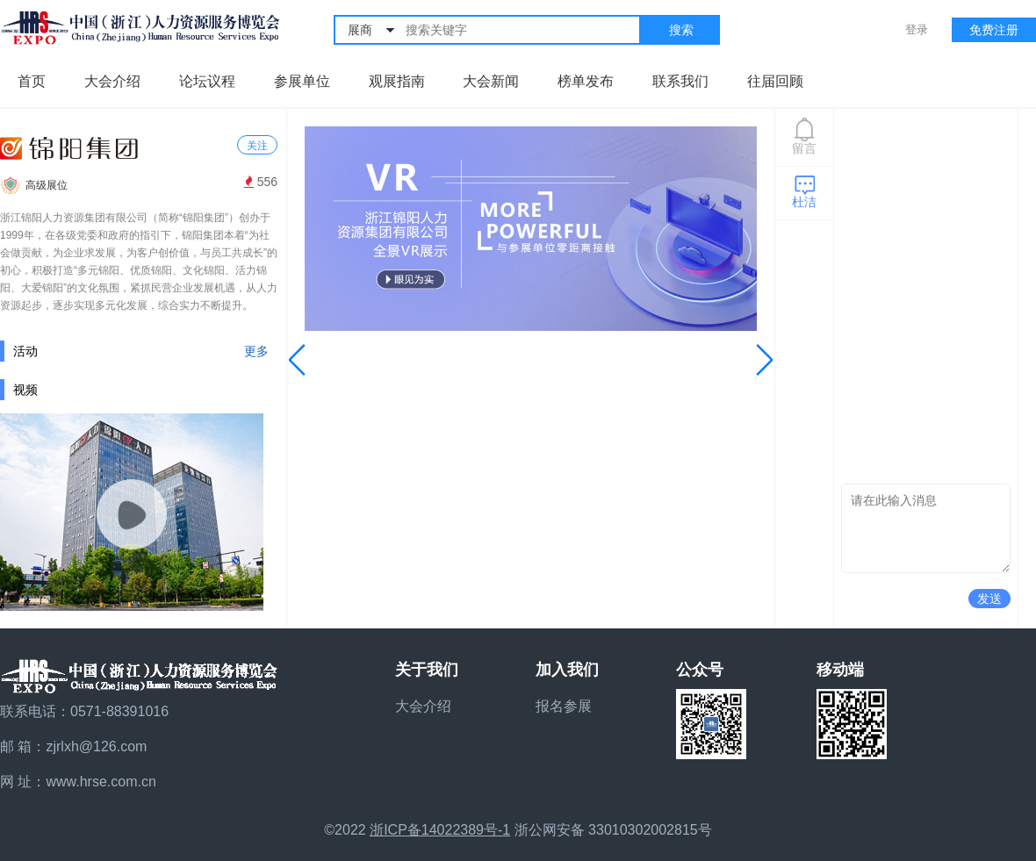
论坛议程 (207, 81)
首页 (32, 81)
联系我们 (680, 81)
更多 (256, 351)
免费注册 (993, 30)
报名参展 (564, 706)
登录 (916, 29)
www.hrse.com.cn (100, 781)
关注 (257, 146)
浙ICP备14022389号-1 (440, 829)
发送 (989, 599)
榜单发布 (586, 81)
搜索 (681, 30)
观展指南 (397, 81)
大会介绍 (112, 81)
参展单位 (302, 81)
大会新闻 (491, 81)
